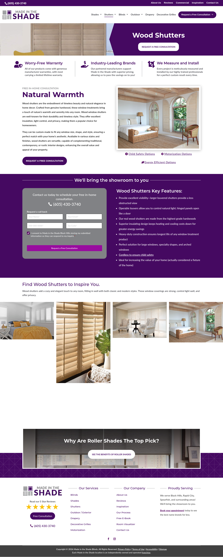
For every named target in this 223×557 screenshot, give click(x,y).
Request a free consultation (158, 47)
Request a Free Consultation (44, 160)
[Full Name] (45, 217)
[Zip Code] (84, 226)
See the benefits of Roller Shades (111, 454)
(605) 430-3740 (67, 204)
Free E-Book (124, 518)
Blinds (74, 494)
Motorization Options (178, 154)
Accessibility (151, 549)
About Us (156, 3)
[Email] (84, 217)
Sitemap (163, 549)
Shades (75, 500)
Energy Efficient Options (160, 162)
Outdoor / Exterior (81, 512)
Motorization (78, 530)
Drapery (75, 518)
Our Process (124, 512)
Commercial (182, 3)
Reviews (168, 3)
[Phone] (45, 226)
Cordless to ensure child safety (136, 254)
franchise (146, 552)
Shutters (75, 506)
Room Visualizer (126, 524)
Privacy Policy (124, 549)
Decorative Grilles (81, 524)
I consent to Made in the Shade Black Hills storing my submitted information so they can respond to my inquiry (60, 234)
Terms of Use (138, 549)
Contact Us (212, 3)
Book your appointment (172, 510)
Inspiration (198, 3)
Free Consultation (42, 516)
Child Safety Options (142, 154)
